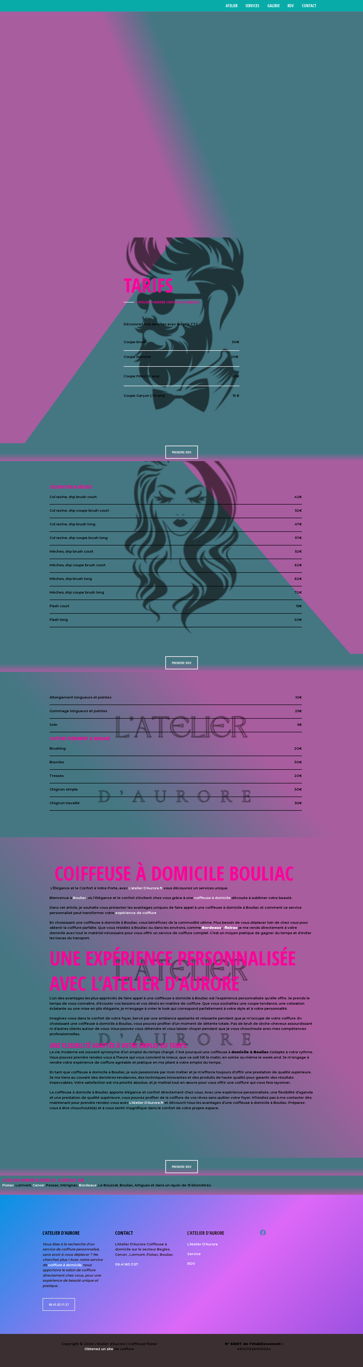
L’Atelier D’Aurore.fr (146, 1102)
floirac (230, 927)
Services (253, 5)
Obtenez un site (98, 1349)
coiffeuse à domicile (212, 898)
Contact (309, 5)
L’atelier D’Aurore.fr (146, 888)
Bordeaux (211, 927)
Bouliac (79, 898)
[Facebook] (263, 1232)
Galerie (274, 5)
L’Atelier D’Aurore (202, 1244)
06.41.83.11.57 (59, 1304)
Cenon (38, 1185)
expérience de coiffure (135, 913)
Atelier (232, 5)
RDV (291, 5)
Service (194, 1254)
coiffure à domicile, (65, 1265)
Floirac (8, 1185)
